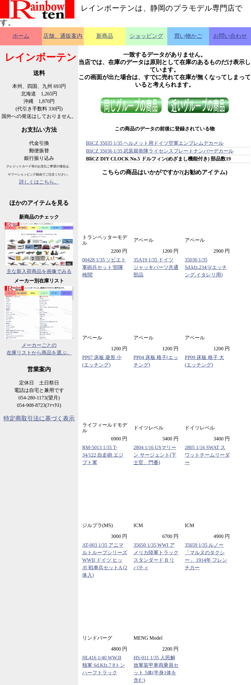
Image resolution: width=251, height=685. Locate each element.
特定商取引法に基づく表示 (39, 418)
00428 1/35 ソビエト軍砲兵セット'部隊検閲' (104, 267)
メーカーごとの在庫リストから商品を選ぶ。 (39, 345)
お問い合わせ (230, 36)
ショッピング (146, 36)
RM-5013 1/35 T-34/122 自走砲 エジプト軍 (102, 455)
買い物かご (188, 36)
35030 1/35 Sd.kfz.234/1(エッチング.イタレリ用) (206, 267)
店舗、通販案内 (63, 36)
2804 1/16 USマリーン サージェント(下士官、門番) (154, 455)
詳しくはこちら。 (39, 182)
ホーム (21, 36)
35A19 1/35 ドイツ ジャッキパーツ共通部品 (155, 267)
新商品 (104, 36)
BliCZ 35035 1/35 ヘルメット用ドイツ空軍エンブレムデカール (154, 143)
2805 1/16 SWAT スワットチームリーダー (207, 455)
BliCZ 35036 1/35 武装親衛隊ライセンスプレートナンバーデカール (159, 151)
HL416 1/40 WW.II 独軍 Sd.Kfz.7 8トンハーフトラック (103, 665)
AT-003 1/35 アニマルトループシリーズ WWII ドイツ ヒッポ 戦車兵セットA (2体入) (104, 560)
